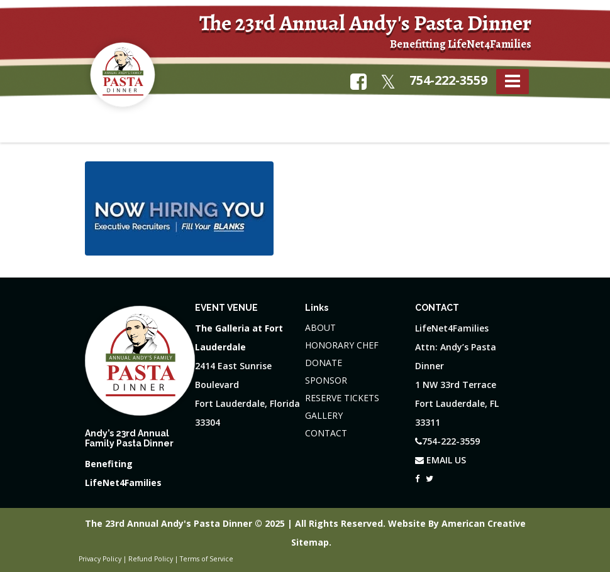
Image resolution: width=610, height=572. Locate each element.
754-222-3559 (448, 80)
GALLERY (324, 415)
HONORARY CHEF (342, 345)
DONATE (323, 363)
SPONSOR (326, 380)
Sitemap (310, 542)
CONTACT (326, 433)
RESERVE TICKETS (342, 398)
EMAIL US (440, 460)
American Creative (483, 523)
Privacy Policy (100, 558)
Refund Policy (150, 558)
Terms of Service (206, 558)
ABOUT (320, 327)
